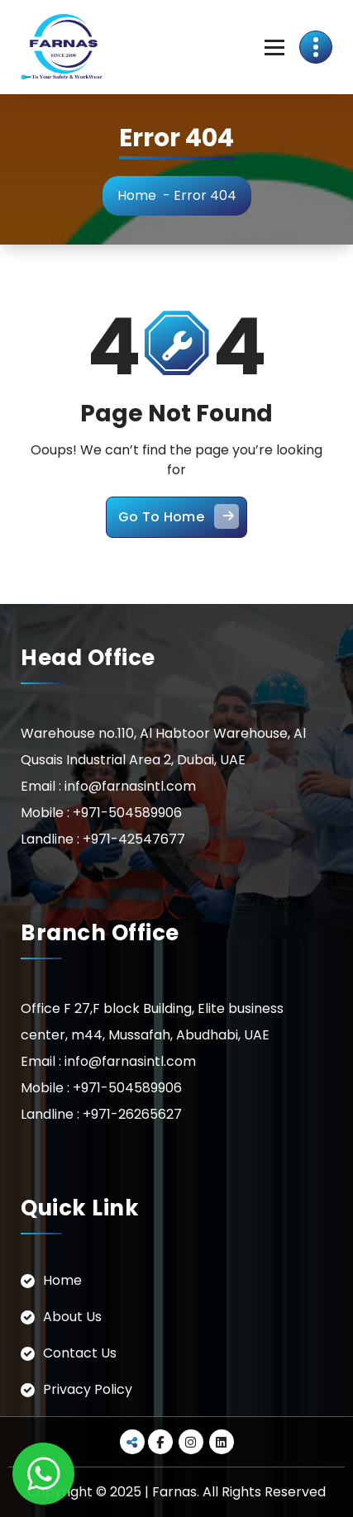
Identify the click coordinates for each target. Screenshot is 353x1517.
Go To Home (178, 516)
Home (136, 195)
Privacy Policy (87, 1389)
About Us (72, 1316)
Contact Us (80, 1352)
